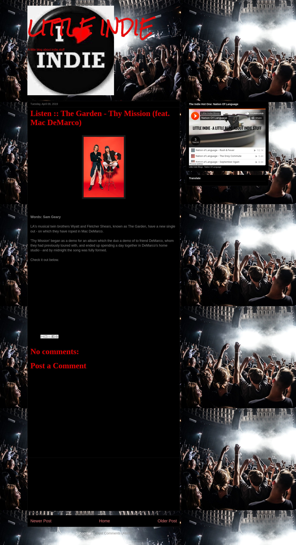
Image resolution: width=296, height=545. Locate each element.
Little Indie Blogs (196, 167)
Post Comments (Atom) (114, 533)
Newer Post (41, 521)
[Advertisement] (103, 484)
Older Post (167, 521)
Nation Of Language (212, 167)
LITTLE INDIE (90, 28)
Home (104, 521)
